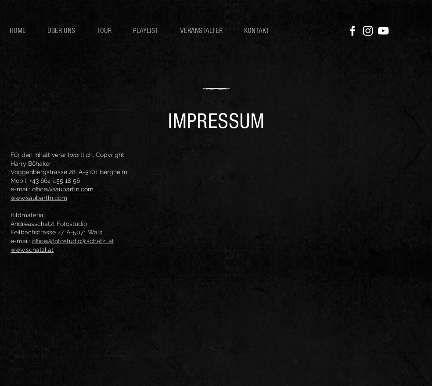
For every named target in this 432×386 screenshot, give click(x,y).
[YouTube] (383, 30)
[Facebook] (352, 30)
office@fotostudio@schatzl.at (73, 240)
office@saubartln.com (63, 189)
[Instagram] (367, 30)
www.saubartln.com (39, 197)
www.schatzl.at (32, 249)
